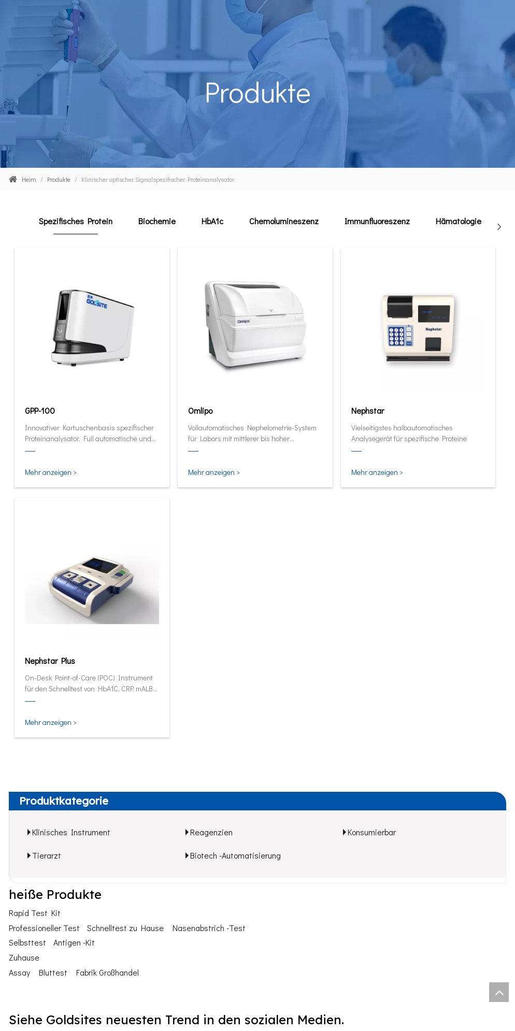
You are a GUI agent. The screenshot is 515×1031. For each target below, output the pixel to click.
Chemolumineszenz (284, 220)
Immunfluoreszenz (377, 220)
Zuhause (24, 957)
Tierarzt (46, 855)
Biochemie (157, 220)
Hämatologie (458, 220)
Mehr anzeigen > (51, 472)
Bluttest (53, 972)
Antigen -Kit (74, 942)
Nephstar (367, 410)
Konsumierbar (372, 831)
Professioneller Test (44, 927)
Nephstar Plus (50, 660)
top (499, 992)
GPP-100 (40, 410)
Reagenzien (211, 831)
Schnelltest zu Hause (125, 927)
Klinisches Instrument (71, 831)
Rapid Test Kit (35, 912)
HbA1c (212, 220)
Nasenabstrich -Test (209, 927)
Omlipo (200, 410)
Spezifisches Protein (75, 220)
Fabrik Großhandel (107, 972)
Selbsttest (27, 942)
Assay (19, 972)
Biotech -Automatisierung (235, 855)
